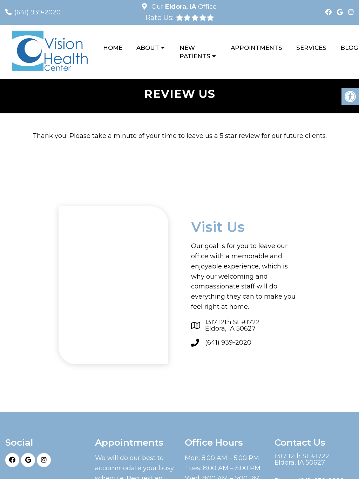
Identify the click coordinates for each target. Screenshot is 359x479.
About (147, 47)
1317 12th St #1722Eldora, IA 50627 (232, 325)
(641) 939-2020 (37, 12)
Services (311, 47)
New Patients (195, 52)
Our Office (183, 7)
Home (112, 47)
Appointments (256, 47)
